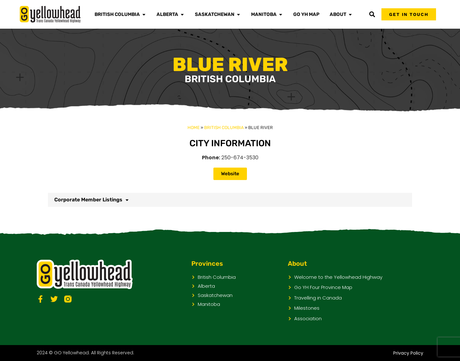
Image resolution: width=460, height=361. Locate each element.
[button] (372, 14)
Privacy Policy (408, 353)
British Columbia (224, 127)
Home (194, 127)
